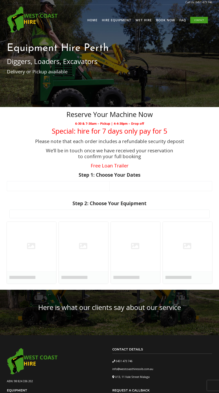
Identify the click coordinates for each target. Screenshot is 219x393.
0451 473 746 (203, 2)
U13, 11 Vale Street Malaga (132, 377)
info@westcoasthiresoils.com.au (132, 369)
